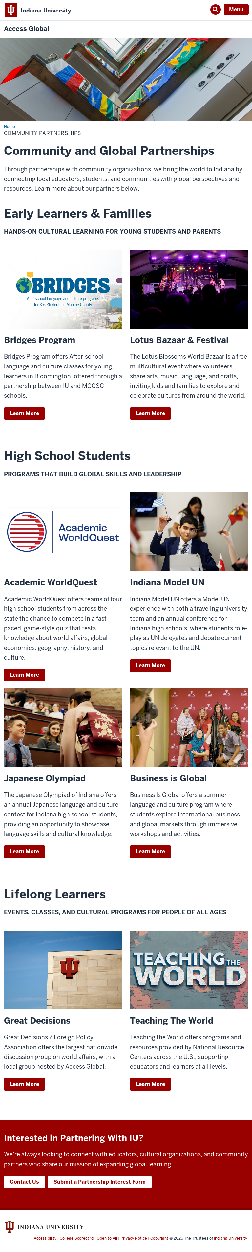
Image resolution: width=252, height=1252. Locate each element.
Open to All (107, 1238)
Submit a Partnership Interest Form (99, 1181)
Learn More (24, 413)
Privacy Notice (133, 1238)
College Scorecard (77, 1238)
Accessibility (45, 1238)
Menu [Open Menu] (236, 9)
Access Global (26, 29)
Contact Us (24, 1181)
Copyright (159, 1238)
